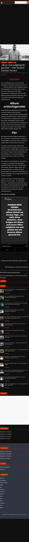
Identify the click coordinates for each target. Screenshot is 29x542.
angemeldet (9, 275)
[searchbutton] (28, 2)
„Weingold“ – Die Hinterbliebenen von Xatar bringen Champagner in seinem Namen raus (14, 357)
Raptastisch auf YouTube (5, 436)
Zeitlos (1, 507)
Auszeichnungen (3, 482)
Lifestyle (2, 494)
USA (1, 505)
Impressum (2, 469)
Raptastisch (4, 62)
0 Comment (21, 72)
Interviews (2, 491)
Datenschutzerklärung (5, 467)
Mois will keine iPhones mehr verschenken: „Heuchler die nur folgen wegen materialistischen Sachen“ (16, 317)
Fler (5, 74)
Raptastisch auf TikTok (5, 438)
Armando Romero (13, 72)
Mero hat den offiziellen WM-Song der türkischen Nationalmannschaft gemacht (14, 297)
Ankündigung (3, 480)
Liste (1, 496)
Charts (1, 484)
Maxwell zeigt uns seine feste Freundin (17, 267)
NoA (1, 498)
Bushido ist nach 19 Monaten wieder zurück (13, 260)
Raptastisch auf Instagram (6, 434)
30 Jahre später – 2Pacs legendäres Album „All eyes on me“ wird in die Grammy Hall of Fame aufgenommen (16, 371)
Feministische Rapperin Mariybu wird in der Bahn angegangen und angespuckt (14, 310)
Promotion (2, 503)
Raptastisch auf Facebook (6, 431)
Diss (15, 62)
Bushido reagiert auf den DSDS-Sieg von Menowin (14, 330)
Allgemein (10, 62)
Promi (1, 500)
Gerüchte (2, 489)
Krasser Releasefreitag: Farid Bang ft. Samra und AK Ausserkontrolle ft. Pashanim (14, 377)
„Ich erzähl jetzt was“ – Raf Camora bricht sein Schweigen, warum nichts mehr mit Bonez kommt (15, 304)
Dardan (2, 74)
